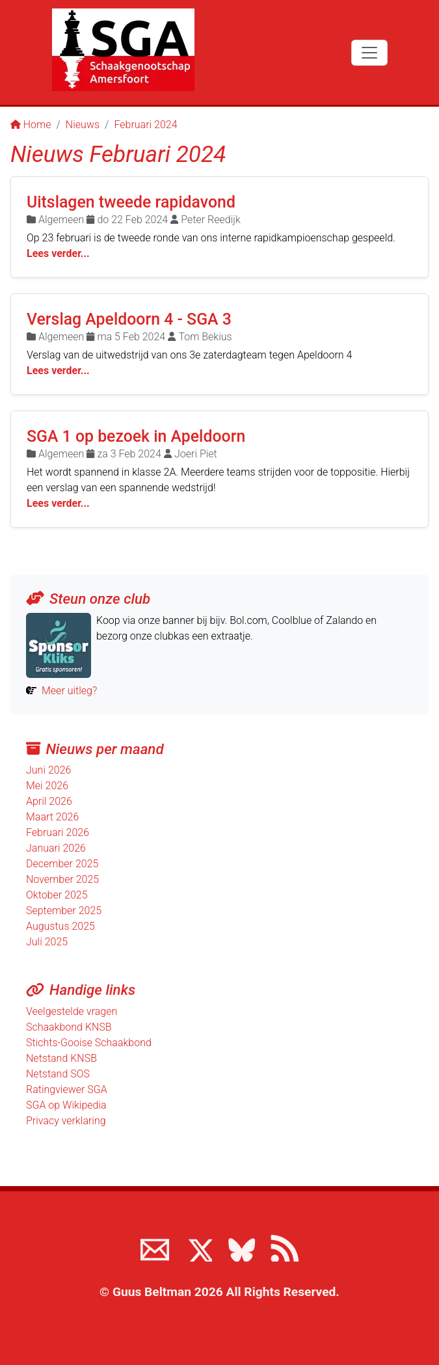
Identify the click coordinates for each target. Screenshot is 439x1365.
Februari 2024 (145, 124)
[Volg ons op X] (197, 1247)
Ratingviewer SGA (66, 1089)
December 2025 (62, 864)
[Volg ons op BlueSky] (241, 1247)
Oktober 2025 (57, 895)
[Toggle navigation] (369, 53)
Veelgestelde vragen (71, 1011)
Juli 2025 (47, 942)
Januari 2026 (56, 848)
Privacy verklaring (66, 1121)
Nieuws (83, 124)
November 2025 (62, 879)
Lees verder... (58, 253)
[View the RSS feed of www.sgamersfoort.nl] (284, 1247)
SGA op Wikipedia (66, 1105)
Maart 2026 (52, 817)
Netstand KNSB (61, 1058)
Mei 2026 (47, 785)
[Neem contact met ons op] (154, 1247)
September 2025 (63, 910)
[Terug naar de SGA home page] (123, 49)
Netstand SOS (58, 1074)
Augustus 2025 (60, 926)
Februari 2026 (57, 832)
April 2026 (49, 801)
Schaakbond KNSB (69, 1027)
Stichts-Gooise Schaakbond (89, 1042)
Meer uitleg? (69, 690)
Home (30, 124)
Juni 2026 (48, 770)
